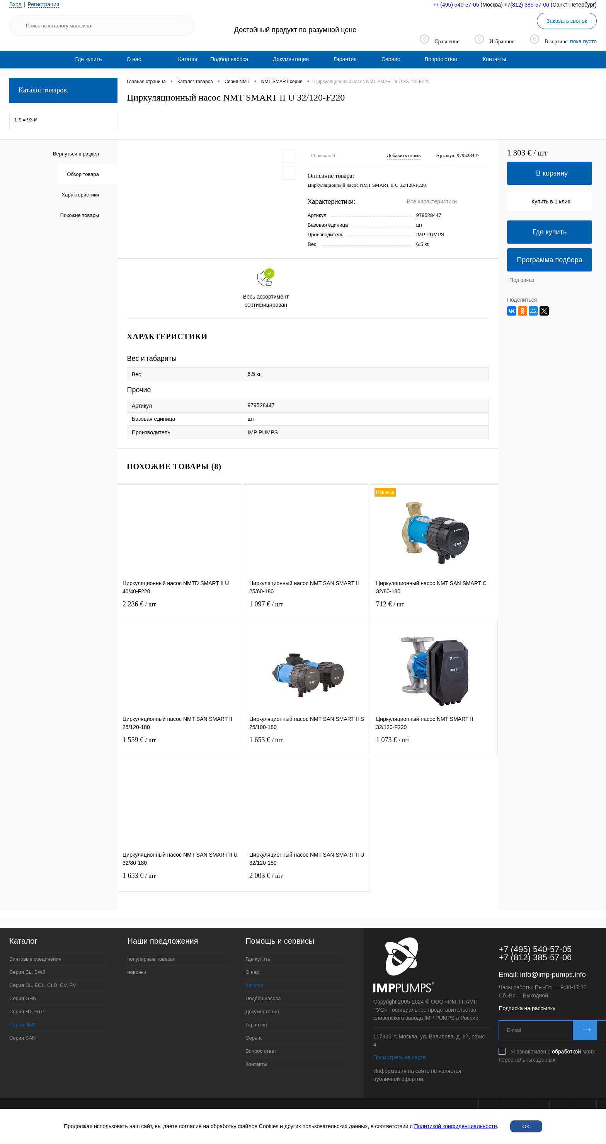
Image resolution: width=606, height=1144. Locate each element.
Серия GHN (23, 998)
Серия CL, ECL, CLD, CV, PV (42, 985)
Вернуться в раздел (76, 154)
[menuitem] (88, 59)
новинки (137, 972)
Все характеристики (432, 201)
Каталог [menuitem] (188, 59)
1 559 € (181, 744)
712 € (434, 609)
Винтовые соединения (35, 959)
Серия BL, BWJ (27, 972)
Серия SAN (22, 1038)
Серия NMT (22, 1025)
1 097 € (307, 609)
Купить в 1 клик (550, 201)
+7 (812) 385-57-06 (535, 957)
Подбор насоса (229, 59)
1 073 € (434, 744)
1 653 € (307, 744)
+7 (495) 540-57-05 (455, 5)
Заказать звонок (566, 21)
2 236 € (181, 609)
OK (526, 1126)
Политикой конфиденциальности (455, 1126)
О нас (133, 59)
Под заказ (521, 280)
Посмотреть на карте (399, 1057)
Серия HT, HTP (26, 1011)
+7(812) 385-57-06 (526, 5)
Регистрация (44, 4)
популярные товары (151, 959)
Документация (291, 59)
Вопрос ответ (441, 59)
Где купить (88, 59)
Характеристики (80, 195)
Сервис (390, 59)
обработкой (566, 1051)
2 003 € (307, 880)
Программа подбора (549, 260)
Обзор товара (83, 174)
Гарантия (345, 59)
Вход (15, 4)
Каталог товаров (63, 90)
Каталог (254, 985)
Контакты (494, 59)
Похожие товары (79, 215)
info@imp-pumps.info (553, 974)
